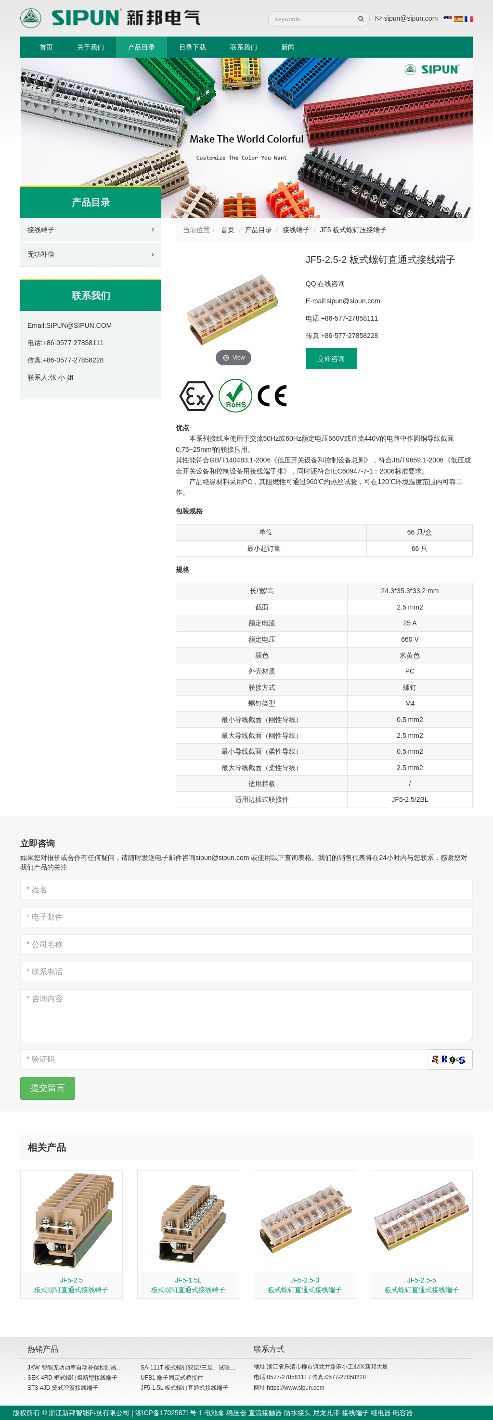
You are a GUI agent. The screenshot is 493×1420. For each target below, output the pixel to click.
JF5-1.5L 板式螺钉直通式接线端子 (184, 1387)
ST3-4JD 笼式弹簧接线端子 (62, 1387)
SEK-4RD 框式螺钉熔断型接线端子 (72, 1377)
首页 (46, 47)
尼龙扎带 (326, 1413)
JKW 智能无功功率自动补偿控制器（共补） (83, 1367)
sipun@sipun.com (407, 18)
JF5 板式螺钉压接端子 (353, 230)
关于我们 (90, 47)
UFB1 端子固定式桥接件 (172, 1377)
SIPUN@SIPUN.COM (79, 325)
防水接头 (297, 1413)
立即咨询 (331, 358)
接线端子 (40, 230)
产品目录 (141, 47)
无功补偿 (40, 254)
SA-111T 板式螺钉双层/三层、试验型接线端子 (200, 1367)
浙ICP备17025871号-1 (169, 1413)
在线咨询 (331, 283)
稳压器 (236, 1413)
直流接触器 (265, 1413)
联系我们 (243, 47)
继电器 (381, 1413)
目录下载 (192, 47)
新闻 (288, 47)
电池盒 (214, 1413)
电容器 (403, 1413)
